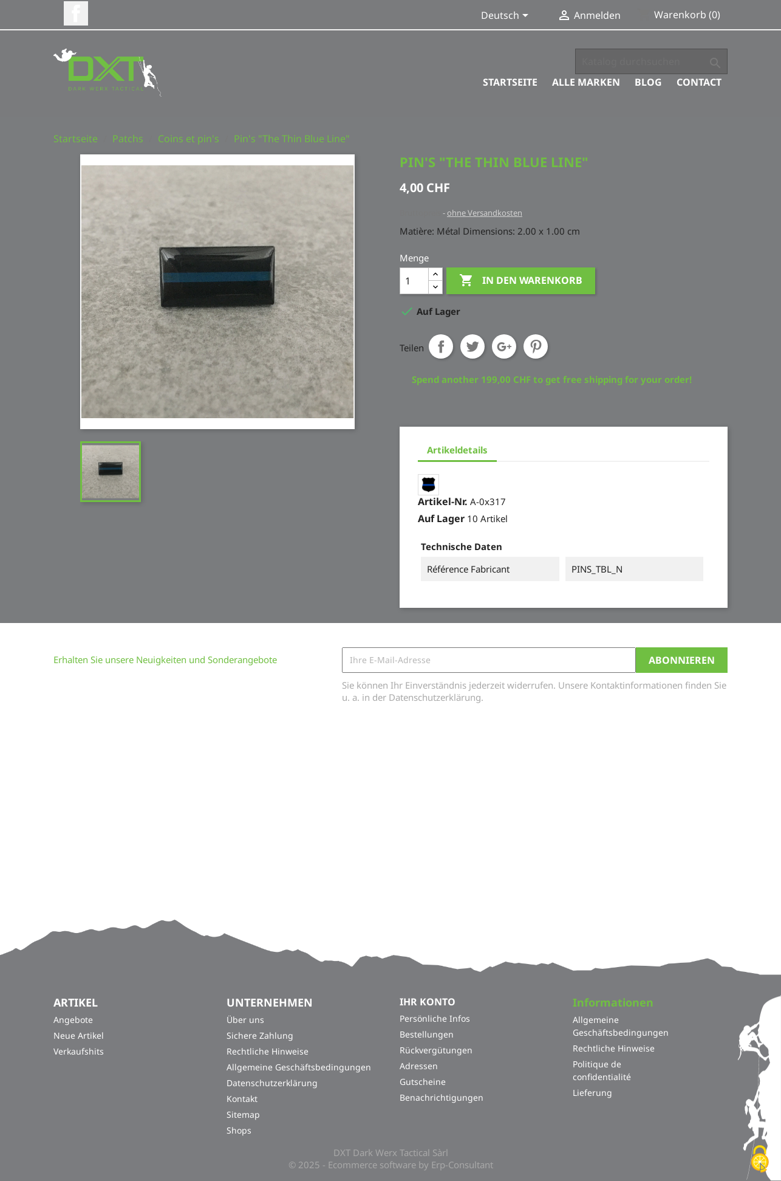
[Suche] (651, 61)
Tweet (472, 346)
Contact (699, 82)
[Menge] (414, 280)
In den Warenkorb (520, 281)
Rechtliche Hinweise (268, 1052)
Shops (239, 1131)
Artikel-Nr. (443, 501)
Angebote (73, 1020)
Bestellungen (427, 1034)
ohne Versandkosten (484, 212)
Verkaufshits (78, 1052)
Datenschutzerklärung (272, 1083)
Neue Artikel (78, 1036)
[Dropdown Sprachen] (507, 16)
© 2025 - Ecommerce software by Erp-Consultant (390, 1165)
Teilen (441, 346)
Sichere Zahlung (260, 1036)
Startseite (510, 82)
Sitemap (243, 1115)
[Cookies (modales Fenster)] (759, 1160)
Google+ (504, 346)
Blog (648, 82)
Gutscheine (423, 1081)
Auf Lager (441, 518)
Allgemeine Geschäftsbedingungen (299, 1067)
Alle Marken (586, 82)
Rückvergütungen (436, 1050)
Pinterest (536, 346)
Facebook (76, 13)
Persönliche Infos (435, 1018)
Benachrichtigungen (441, 1097)
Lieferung (592, 1093)
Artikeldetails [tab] (457, 450)
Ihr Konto (427, 1001)
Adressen (419, 1066)
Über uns (245, 1020)
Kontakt (242, 1099)
